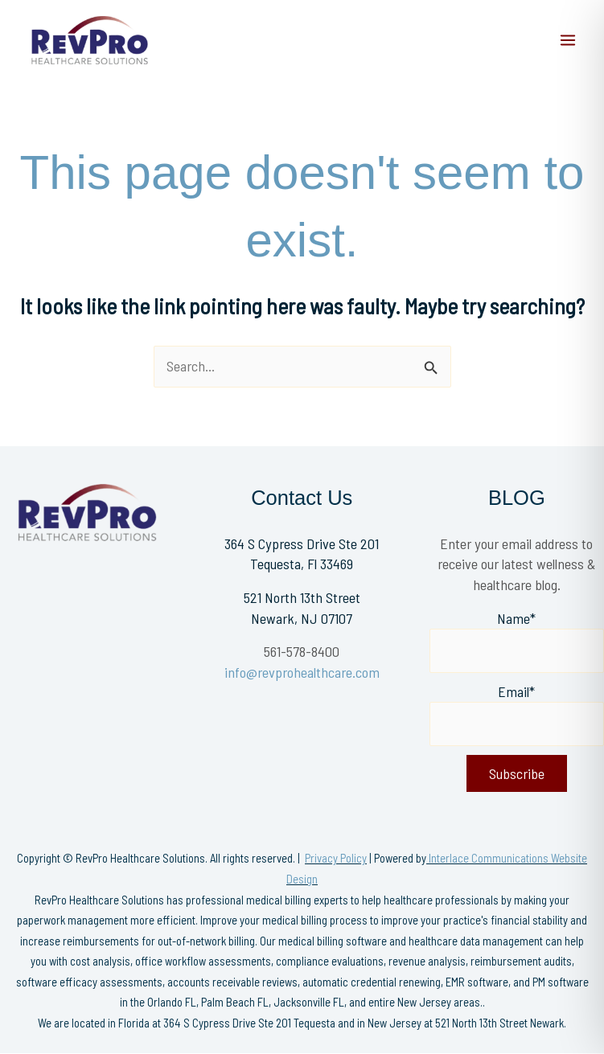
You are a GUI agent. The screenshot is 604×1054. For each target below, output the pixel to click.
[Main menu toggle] (568, 39)
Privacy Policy (336, 858)
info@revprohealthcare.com (302, 672)
